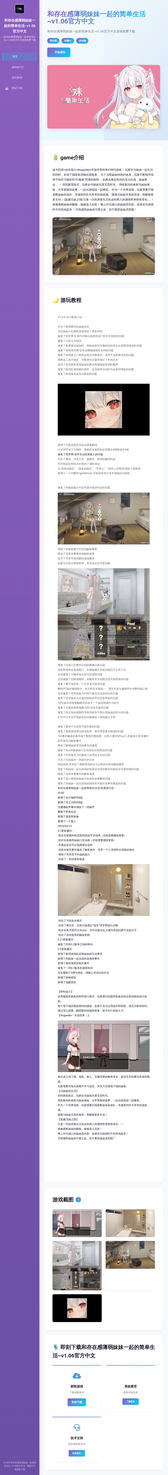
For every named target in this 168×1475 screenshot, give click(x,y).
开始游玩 (60, 52)
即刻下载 (77, 1402)
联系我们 (77, 1453)
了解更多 (130, 1401)
